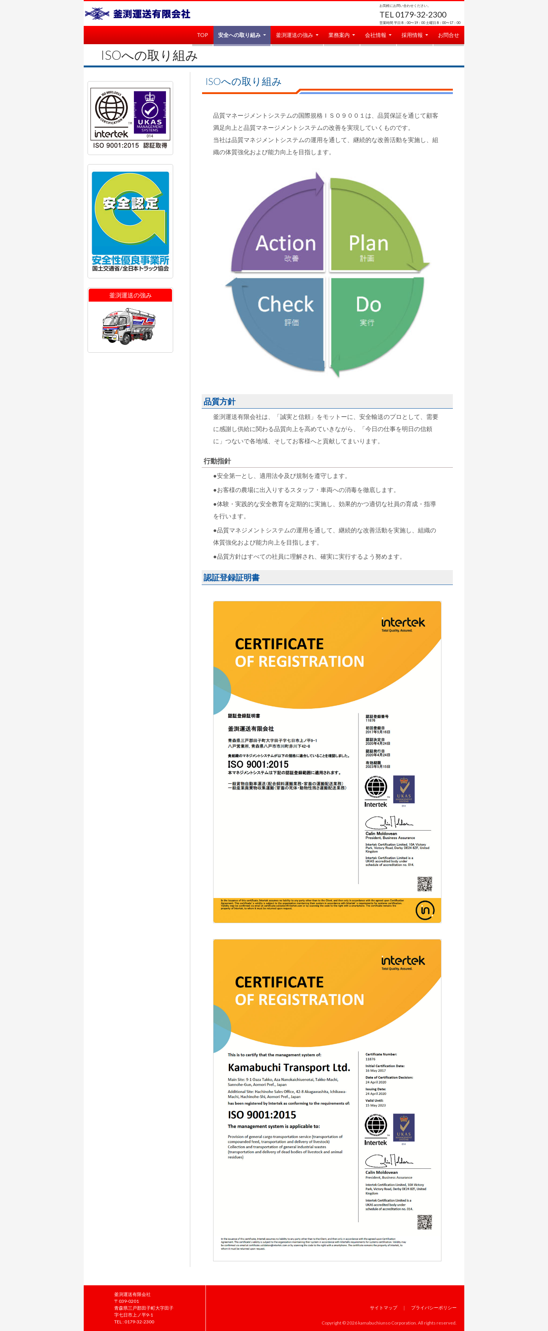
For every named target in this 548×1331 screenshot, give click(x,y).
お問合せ (448, 35)
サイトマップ (383, 1307)
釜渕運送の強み (294, 35)
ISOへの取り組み (149, 54)
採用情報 (412, 35)
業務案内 (339, 35)
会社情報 (375, 35)
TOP (202, 35)
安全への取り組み (239, 35)
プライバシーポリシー (434, 1307)
